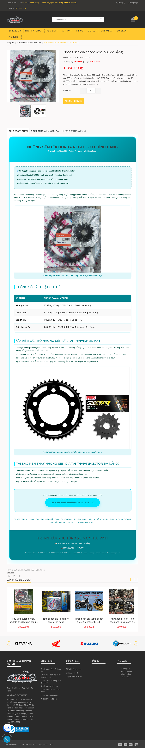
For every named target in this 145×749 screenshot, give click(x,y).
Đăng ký (120, 3)
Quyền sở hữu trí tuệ (74, 678)
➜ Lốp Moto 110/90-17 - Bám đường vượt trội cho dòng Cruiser (43, 180)
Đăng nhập (133, 3)
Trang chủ (15, 31)
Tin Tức (80, 31)
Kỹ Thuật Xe (107, 31)
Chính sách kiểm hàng (49, 696)
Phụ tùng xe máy (34, 31)
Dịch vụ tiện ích (72, 674)
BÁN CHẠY (122, 31)
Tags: (42, 571)
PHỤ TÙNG (14, 37)
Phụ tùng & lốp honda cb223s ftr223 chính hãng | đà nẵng (54, 622)
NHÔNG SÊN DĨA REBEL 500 (18, 571)
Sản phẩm (67, 31)
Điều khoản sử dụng (74, 670)
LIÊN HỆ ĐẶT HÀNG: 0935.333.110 (72, 503)
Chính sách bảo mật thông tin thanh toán (51, 677)
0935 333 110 (20, 8)
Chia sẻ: (10, 574)
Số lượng (67, 91)
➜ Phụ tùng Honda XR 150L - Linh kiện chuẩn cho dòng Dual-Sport (44, 176)
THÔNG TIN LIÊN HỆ (49, 700)
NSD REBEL (35, 571)
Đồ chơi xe (52, 31)
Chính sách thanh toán (49, 687)
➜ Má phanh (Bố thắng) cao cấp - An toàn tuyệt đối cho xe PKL (43, 184)
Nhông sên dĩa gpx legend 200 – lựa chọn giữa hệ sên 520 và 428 (21, 622)
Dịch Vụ (92, 31)
